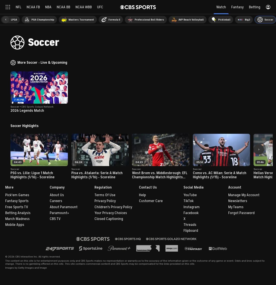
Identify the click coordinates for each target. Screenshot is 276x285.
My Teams (235, 207)
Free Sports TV (16, 207)
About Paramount (63, 207)
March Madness (17, 219)
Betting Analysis (18, 213)
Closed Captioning (108, 219)
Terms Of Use (104, 195)
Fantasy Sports (17, 201)
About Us (57, 195)
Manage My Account (243, 195)
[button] (5, 19)
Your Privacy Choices (110, 213)
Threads (189, 225)
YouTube (190, 195)
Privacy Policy (105, 201)
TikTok (188, 201)
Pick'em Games (17, 195)
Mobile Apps (14, 225)
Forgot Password (241, 213)
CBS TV (55, 219)
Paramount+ (59, 213)
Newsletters (237, 201)
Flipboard (190, 230)
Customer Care (151, 201)
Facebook (191, 213)
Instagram (191, 207)
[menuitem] (10, 19)
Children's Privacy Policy (113, 207)
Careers (56, 201)
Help (142, 195)
